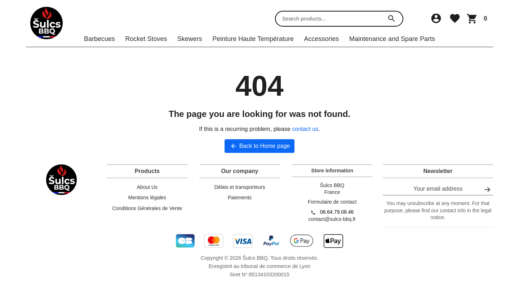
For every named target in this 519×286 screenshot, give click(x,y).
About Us (147, 191)
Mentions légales (147, 202)
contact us (305, 134)
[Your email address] (438, 193)
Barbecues (99, 43)
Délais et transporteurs (239, 191)
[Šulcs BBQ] (46, 21)
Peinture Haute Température (253, 43)
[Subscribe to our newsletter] (487, 194)
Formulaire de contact (332, 206)
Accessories (321, 43)
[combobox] (333, 21)
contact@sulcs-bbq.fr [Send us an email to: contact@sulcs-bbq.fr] (332, 224)
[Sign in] (436, 20)
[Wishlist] (454, 20)
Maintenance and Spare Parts (392, 43)
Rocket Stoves (146, 43)
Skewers (189, 43)
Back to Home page (259, 150)
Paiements (240, 202)
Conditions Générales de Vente (147, 213)
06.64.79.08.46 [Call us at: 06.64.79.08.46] (337, 216)
